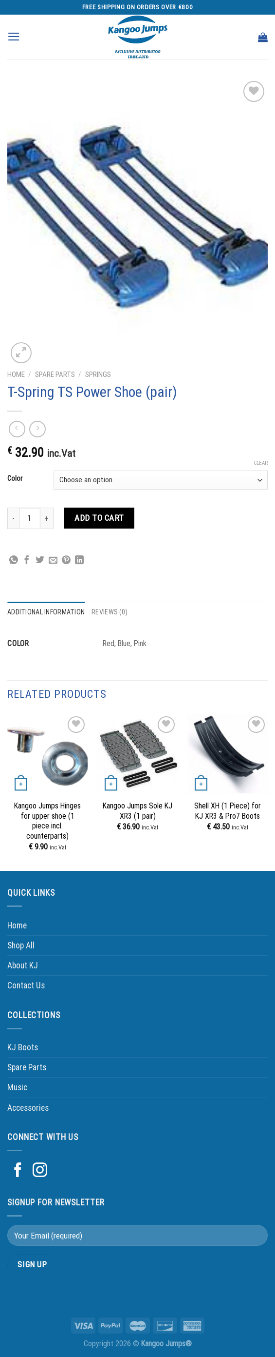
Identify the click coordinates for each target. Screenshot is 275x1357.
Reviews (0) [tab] (110, 612)
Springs (98, 374)
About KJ (22, 965)
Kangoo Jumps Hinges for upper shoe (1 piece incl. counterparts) (47, 821)
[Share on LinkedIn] (79, 561)
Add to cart (99, 518)
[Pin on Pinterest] (66, 561)
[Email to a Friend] (53, 561)
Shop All (21, 945)
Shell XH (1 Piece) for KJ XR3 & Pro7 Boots (227, 811)
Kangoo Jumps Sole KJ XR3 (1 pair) (137, 811)
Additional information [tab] (46, 612)
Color (14, 478)
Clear (261, 463)
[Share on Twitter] (40, 561)
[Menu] (13, 36)
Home (16, 374)
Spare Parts (55, 374)
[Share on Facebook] (26, 561)
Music (17, 1087)
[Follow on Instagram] (40, 1171)
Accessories (28, 1108)
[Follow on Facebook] (18, 1171)
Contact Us (26, 985)
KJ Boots (22, 1047)
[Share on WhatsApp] (13, 561)
